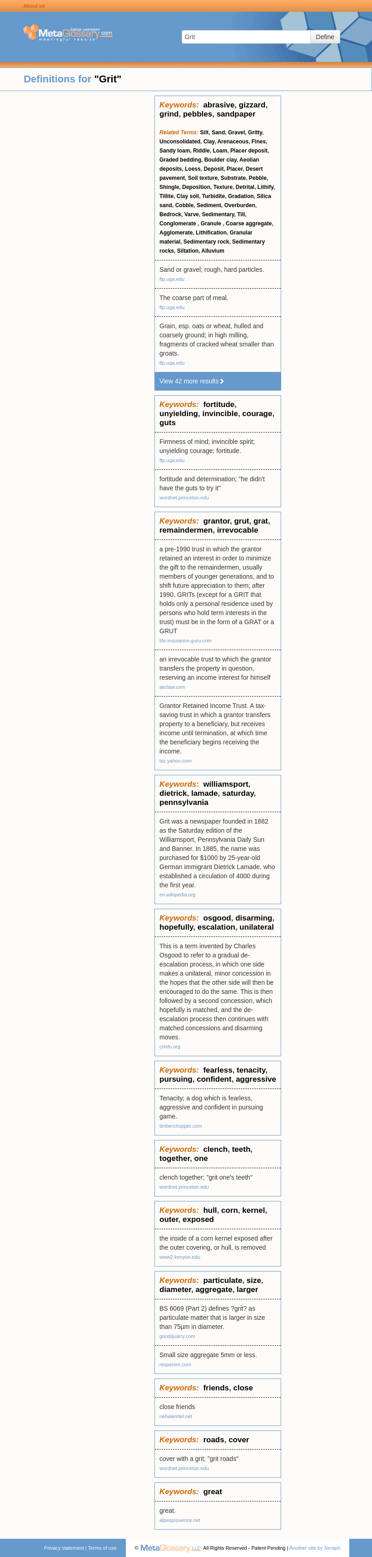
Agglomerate (176, 232)
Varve (191, 214)
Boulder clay (220, 160)
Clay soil (188, 196)
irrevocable (237, 530)
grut (241, 521)
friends (216, 1388)
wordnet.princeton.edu (184, 497)
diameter (175, 1289)
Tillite (166, 196)
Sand (218, 132)
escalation (216, 927)
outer (169, 1219)
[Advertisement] (77, 232)
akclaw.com (172, 687)
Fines (259, 141)
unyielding (178, 413)
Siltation (187, 251)
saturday (238, 793)
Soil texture (203, 178)
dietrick (173, 793)
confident (214, 1079)
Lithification (211, 232)
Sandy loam (174, 151)
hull (210, 1210)
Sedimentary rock (206, 242)
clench (215, 1149)
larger (247, 1289)
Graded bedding (180, 160)
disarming (253, 918)
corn (229, 1210)
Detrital (245, 187)
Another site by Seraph (314, 1548)
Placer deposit (249, 151)
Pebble (258, 178)
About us (34, 6)
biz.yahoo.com (175, 760)
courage (257, 413)
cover (238, 1439)
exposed (198, 1219)
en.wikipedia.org (177, 894)
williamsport (225, 784)
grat (260, 521)
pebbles (197, 114)
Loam (220, 151)
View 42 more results (192, 381)
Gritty (255, 132)
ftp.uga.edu (171, 279)
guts (167, 422)
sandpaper (236, 114)
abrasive (218, 105)
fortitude (218, 404)
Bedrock (170, 214)
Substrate (233, 178)
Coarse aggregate (249, 223)
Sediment (209, 205)
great (212, 1491)
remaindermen (186, 530)
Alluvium (212, 251)
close (243, 1388)
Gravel (236, 132)
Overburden (239, 205)
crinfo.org (169, 1046)
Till (241, 214)
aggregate (213, 1289)
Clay (208, 141)
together (174, 1158)
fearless (217, 1070)
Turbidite (213, 196)
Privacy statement (64, 1548)
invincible (220, 413)
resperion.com (175, 1364)
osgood (217, 918)
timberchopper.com (180, 1126)
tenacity (251, 1070)
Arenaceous (232, 141)
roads (213, 1439)
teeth (241, 1149)
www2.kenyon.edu (179, 1257)
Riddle (201, 151)
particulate (222, 1280)
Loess (193, 169)
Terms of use (102, 1548)
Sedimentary (218, 214)
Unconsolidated (179, 141)
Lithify (265, 187)
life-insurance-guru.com (185, 640)
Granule (212, 223)
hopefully (176, 927)
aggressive (256, 1079)
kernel (253, 1210)
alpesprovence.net (179, 1520)
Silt (204, 132)
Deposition (196, 187)
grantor (216, 521)
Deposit (213, 169)
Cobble (184, 205)
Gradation (241, 196)
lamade (204, 793)
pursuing (176, 1079)
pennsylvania (183, 802)
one (201, 1158)
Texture (223, 187)
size (254, 1280)
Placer (235, 169)
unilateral (256, 927)
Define (325, 37)
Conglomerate (178, 223)
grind (169, 114)
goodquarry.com (177, 1336)
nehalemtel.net (175, 1416)
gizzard (252, 105)
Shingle (169, 187)
